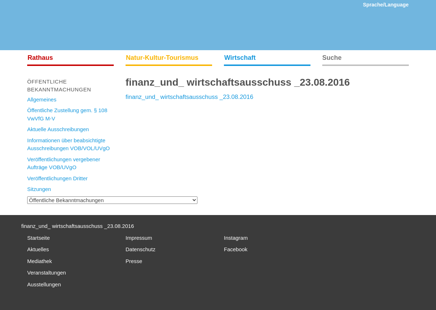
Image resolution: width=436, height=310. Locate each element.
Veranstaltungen (46, 273)
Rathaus (40, 57)
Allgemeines (42, 99)
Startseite (38, 238)
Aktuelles (38, 249)
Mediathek (39, 261)
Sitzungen (39, 189)
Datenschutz (140, 249)
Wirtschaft (240, 57)
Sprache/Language (386, 5)
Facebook (236, 249)
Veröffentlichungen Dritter (57, 178)
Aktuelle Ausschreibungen (58, 129)
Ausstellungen (44, 284)
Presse (134, 261)
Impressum (139, 238)
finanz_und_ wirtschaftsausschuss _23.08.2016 (189, 97)
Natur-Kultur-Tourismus (162, 57)
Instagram (236, 238)
